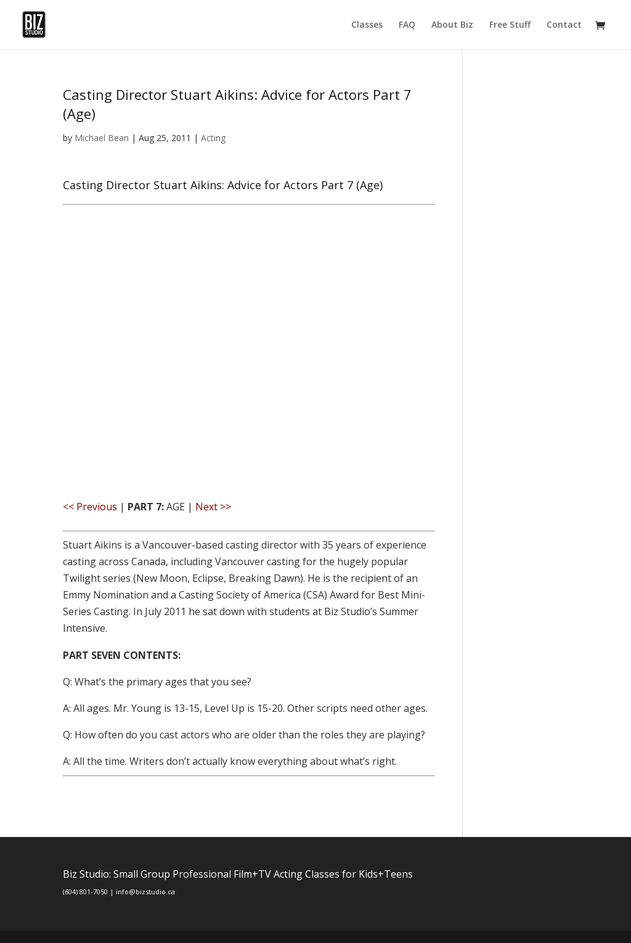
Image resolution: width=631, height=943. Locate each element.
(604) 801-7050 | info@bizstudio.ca (119, 891)
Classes (367, 25)
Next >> (213, 506)
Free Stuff (510, 25)
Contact (564, 25)
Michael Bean (102, 138)
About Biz (452, 25)
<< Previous (90, 506)
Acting (213, 138)
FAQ (407, 25)
